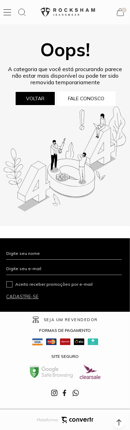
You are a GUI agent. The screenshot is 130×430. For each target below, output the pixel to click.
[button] (119, 422)
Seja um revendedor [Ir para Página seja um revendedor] (71, 319)
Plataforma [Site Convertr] (65, 420)
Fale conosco (86, 98)
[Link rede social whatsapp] (75, 393)
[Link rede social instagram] (55, 393)
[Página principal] (67, 12)
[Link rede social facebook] (65, 393)
